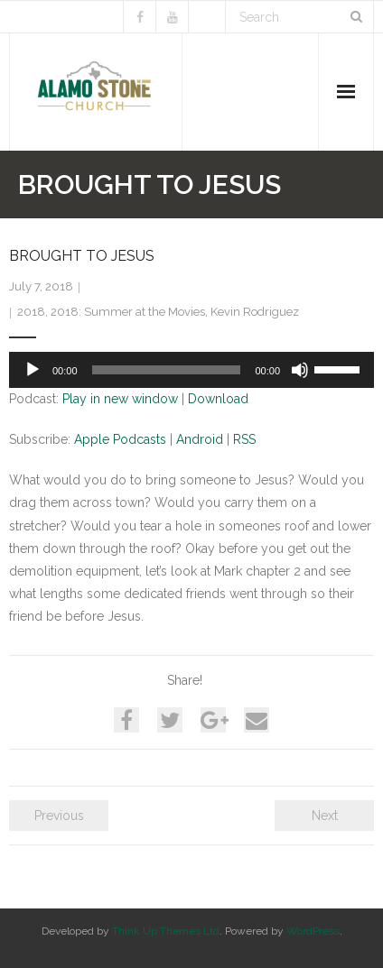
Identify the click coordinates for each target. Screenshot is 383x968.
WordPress (313, 931)
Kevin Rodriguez (254, 311)
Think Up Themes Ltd (166, 931)
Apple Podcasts (120, 439)
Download (218, 399)
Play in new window (120, 399)
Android (199, 439)
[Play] (32, 370)
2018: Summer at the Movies (128, 311)
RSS (244, 439)
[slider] (166, 369)
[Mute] (300, 370)
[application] (191, 370)
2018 (31, 311)
